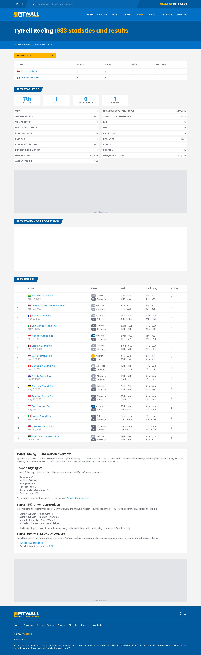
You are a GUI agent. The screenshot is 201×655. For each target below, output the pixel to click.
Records (167, 14)
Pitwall (17, 44)
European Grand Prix (43, 426)
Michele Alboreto (30, 77)
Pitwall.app (27, 634)
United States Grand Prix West (48, 305)
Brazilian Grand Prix (42, 295)
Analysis (182, 14)
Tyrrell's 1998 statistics (31, 542)
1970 (51, 546)
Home (90, 14)
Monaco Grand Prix (42, 335)
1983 (50, 44)
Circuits (152, 14)
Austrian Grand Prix (42, 396)
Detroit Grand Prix (42, 355)
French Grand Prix (41, 315)
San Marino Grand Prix (44, 325)
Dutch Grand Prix (41, 406)
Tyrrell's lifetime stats (78, 498)
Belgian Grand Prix (42, 345)
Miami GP (166, 4)
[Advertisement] (102, 191)
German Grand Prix (42, 386)
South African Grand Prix (45, 436)
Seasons (102, 14)
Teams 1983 (26, 44)
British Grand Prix (41, 376)
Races (115, 14)
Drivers (127, 14)
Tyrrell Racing (40, 44)
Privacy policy (20, 639)
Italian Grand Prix (41, 416)
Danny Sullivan (29, 71)
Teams (139, 14)
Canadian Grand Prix (43, 366)
